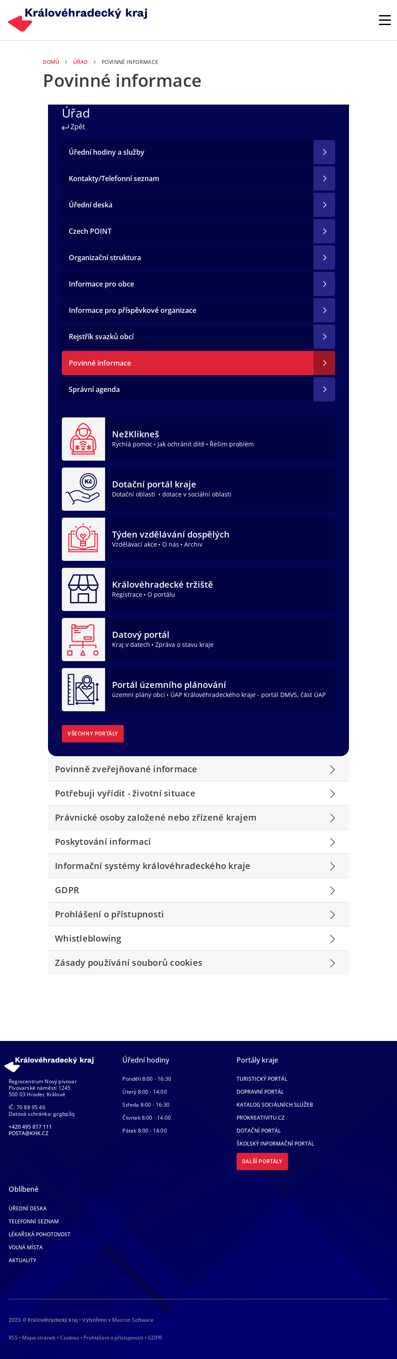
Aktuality (22, 1260)
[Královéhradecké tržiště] (83, 588)
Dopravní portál (260, 1091)
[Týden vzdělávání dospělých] (83, 538)
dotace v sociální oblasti (196, 494)
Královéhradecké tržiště (162, 584)
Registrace (127, 594)
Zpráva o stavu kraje (184, 644)
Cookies (69, 1337)
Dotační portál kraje (154, 484)
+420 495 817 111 (30, 1126)
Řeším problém (232, 444)
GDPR (155, 1337)
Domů (51, 62)
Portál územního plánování (169, 685)
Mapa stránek (38, 1337)
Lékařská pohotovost (39, 1234)
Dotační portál (259, 1130)
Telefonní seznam (34, 1221)
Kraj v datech (131, 644)
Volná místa (26, 1247)
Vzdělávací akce (134, 544)
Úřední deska (28, 1208)
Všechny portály (92, 734)
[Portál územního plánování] (83, 689)
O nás (170, 544)
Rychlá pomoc (132, 444)
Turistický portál (262, 1078)
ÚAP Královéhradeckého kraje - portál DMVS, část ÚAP (248, 695)
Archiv (193, 544)
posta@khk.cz (28, 1133)
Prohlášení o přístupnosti (113, 1337)
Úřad (80, 62)
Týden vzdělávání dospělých (171, 534)
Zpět (73, 126)
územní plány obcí (138, 695)
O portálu (161, 594)
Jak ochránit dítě (181, 444)
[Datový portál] (83, 638)
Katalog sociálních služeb (275, 1104)
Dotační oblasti (134, 494)
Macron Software (133, 1320)
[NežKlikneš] (83, 438)
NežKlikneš (135, 434)
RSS (13, 1337)
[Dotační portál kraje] (83, 488)
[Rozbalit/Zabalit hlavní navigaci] (385, 20)
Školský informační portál (275, 1143)
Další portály (262, 1161)
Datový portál (141, 634)
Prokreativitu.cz (261, 1117)
